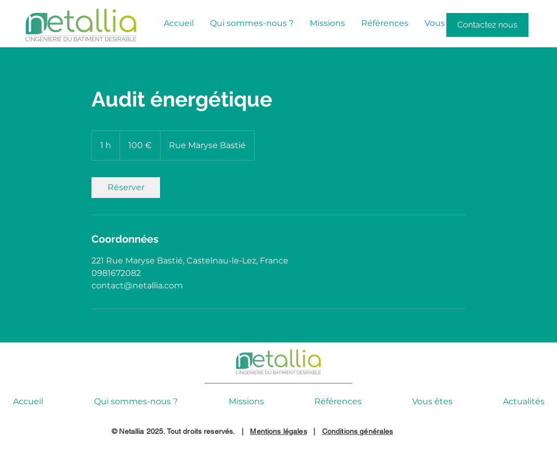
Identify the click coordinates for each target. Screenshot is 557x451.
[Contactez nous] (487, 25)
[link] (125, 187)
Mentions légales (278, 431)
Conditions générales (357, 431)
